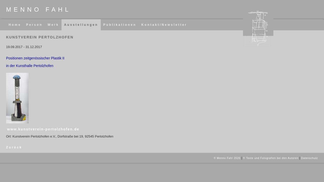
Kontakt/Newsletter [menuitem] (164, 25)
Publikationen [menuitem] (119, 25)
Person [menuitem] (34, 25)
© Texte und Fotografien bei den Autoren (270, 158)
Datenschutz (309, 158)
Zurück (14, 147)
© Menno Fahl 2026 (227, 158)
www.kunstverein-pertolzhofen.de (43, 129)
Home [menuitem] (15, 25)
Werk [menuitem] (53, 25)
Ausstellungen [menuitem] (81, 25)
